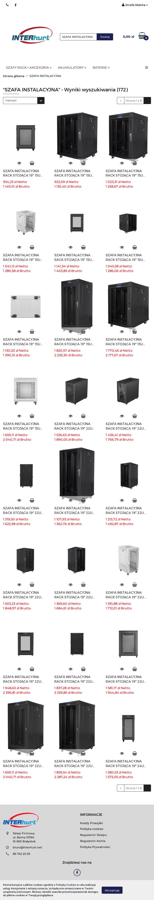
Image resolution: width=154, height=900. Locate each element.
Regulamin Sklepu (93, 835)
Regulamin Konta (92, 841)
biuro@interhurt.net (27, 847)
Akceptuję (112, 890)
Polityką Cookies (66, 884)
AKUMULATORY (72, 67)
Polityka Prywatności (95, 847)
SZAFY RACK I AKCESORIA (29, 67)
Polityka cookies (91, 829)
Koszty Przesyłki (91, 823)
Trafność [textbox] (10, 100)
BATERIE (101, 67)
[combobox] (24, 100)
